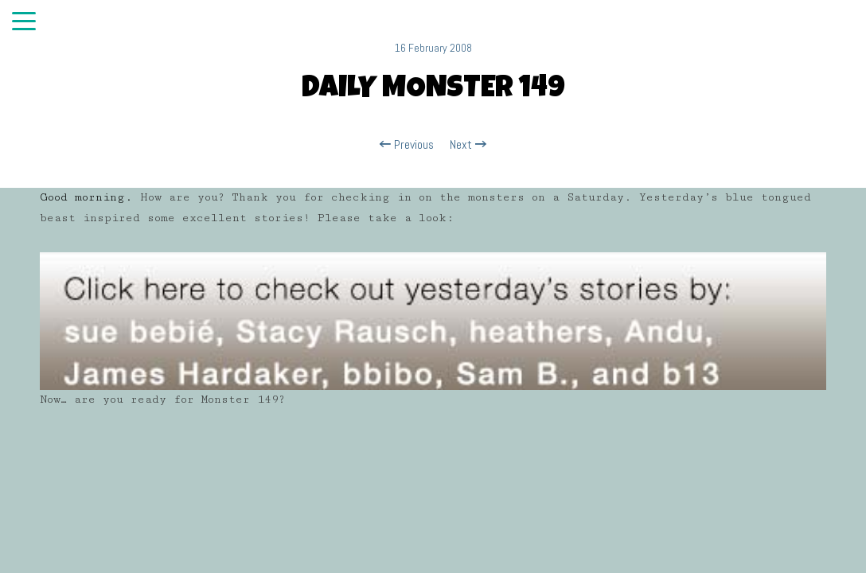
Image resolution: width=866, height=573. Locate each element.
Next (468, 145)
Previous (407, 145)
